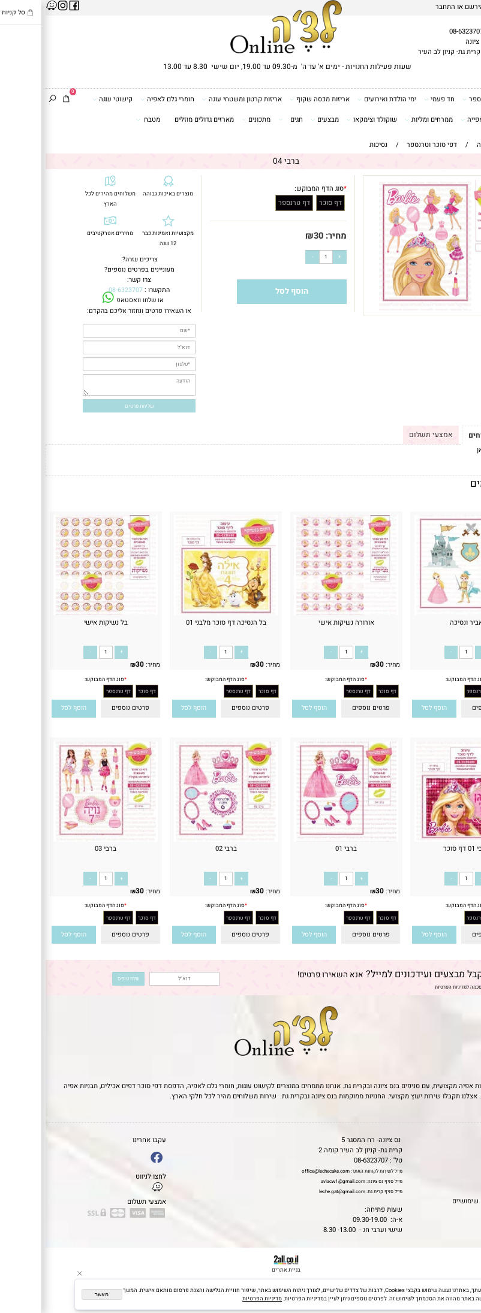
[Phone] (462, 1257)
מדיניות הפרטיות (405, 987)
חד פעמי (393, 99)
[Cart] (20, 99)
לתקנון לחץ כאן (452, 450)
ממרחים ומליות (383, 119)
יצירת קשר (462, 1171)
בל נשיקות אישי (60, 623)
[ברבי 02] (180, 840)
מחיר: (289, 236)
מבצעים (279, 119)
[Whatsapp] (462, 1295)
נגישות (468, 1181)
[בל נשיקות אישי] (60, 613)
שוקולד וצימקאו (326, 119)
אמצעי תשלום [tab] (385, 434)
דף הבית (465, 1140)
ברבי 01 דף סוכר (421, 849)
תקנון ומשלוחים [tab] (448, 435)
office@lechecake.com (280, 1171)
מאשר (56, 1294)
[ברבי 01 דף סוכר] (421, 840)
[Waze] (462, 1276)
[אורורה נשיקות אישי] (301, 613)
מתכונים (211, 119)
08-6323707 (421, 31)
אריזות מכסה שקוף (274, 99)
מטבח (103, 119)
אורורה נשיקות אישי (301, 623)
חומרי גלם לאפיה (122, 99)
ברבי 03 (60, 849)
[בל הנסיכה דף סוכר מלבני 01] (180, 613)
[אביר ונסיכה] (421, 613)
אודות (469, 1160)
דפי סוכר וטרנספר (445, 99)
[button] (389, 708)
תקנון (468, 1150)
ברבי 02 (180, 849)
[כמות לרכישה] (280, 257)
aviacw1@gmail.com (297, 1181)
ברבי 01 (300, 849)
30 (273, 236)
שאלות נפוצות (457, 1211)
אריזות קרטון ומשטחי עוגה (196, 99)
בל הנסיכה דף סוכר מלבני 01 (180, 623)
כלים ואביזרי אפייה (444, 119)
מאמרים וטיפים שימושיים (442, 1201)
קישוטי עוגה (67, 99)
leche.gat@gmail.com (296, 1191)
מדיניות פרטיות (456, 1191)
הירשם (428, 7)
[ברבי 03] (60, 840)
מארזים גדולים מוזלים (158, 120)
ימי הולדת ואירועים (341, 99)
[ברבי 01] (301, 840)
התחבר (400, 7)
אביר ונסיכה (420, 623)
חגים (245, 119)
